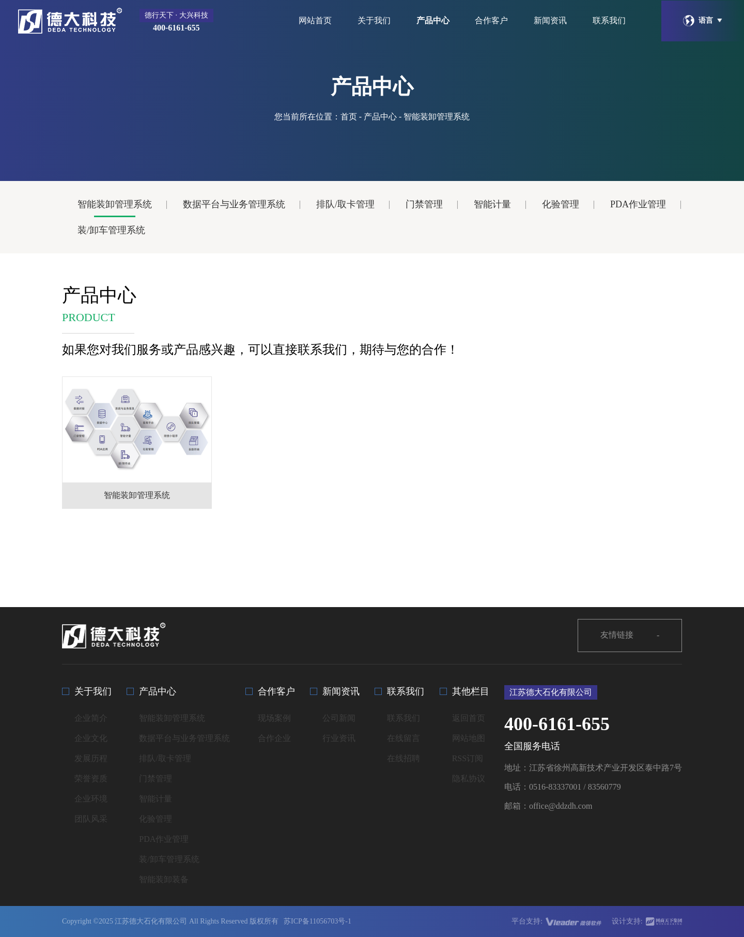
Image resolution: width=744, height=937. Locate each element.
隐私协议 (468, 778)
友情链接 (630, 635)
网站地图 (468, 738)
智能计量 (492, 204)
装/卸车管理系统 (111, 230)
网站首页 (315, 20)
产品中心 (433, 20)
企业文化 (90, 738)
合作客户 (491, 20)
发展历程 (90, 758)
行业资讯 (338, 738)
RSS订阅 (467, 758)
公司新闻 (338, 718)
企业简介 (90, 718)
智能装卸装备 (164, 879)
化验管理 (560, 204)
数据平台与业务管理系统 (234, 204)
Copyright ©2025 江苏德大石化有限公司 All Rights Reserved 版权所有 (170, 921)
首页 (348, 116)
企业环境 (90, 798)
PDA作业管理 (638, 204)
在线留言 (403, 738)
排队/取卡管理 (345, 204)
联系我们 (609, 20)
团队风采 (90, 818)
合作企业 (274, 738)
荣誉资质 (90, 778)
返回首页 (468, 718)
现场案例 (274, 718)
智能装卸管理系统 (115, 204)
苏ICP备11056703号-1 (317, 921)
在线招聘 (403, 758)
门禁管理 (424, 204)
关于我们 (374, 20)
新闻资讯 (550, 20)
